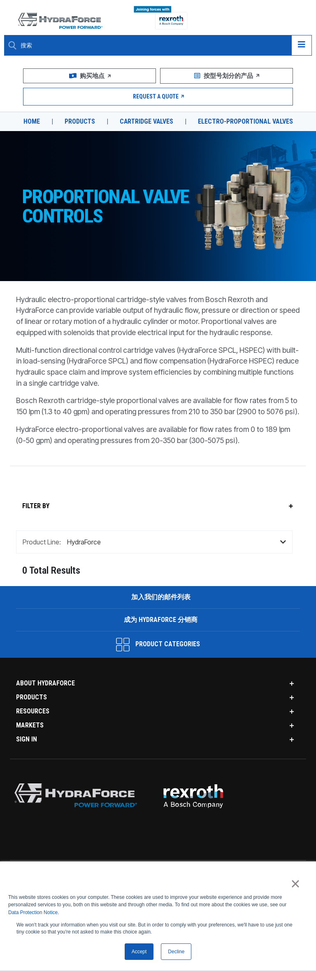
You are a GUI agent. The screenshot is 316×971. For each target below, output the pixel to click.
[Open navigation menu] (301, 45)
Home (31, 121)
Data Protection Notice (33, 912)
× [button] (295, 884)
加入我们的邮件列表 (160, 612)
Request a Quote (158, 96)
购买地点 (89, 76)
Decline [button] (176, 952)
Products (79, 121)
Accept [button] (139, 952)
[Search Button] (12, 45)
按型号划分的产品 (226, 76)
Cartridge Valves (146, 121)
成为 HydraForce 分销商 (160, 634)
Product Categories (158, 659)
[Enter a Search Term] (153, 45)
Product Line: (42, 557)
